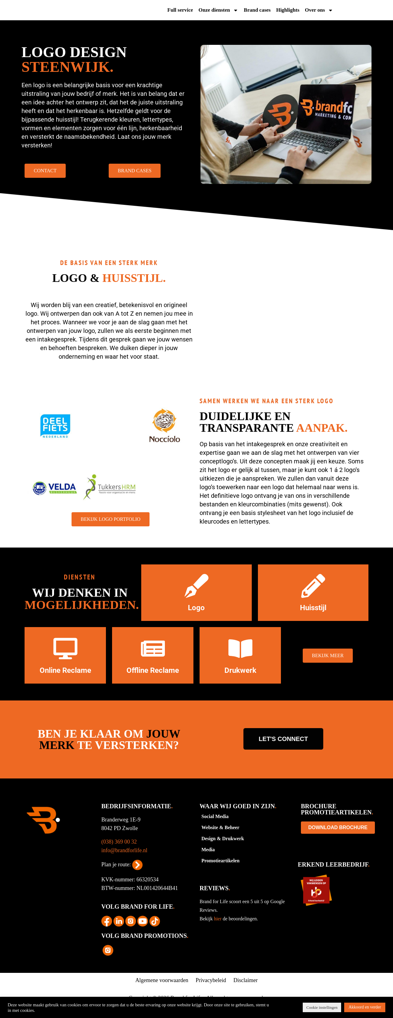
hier (218, 928)
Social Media (214, 826)
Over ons (319, 11)
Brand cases (257, 11)
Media (208, 859)
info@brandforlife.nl (124, 860)
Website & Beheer (220, 837)
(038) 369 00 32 (119, 851)
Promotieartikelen (220, 870)
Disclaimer (245, 990)
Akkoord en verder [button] (364, 1007)
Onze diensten (218, 11)
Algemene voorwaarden (161, 990)
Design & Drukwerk (222, 848)
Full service (180, 11)
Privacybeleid (211, 990)
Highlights (287, 11)
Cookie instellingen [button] (321, 1007)
